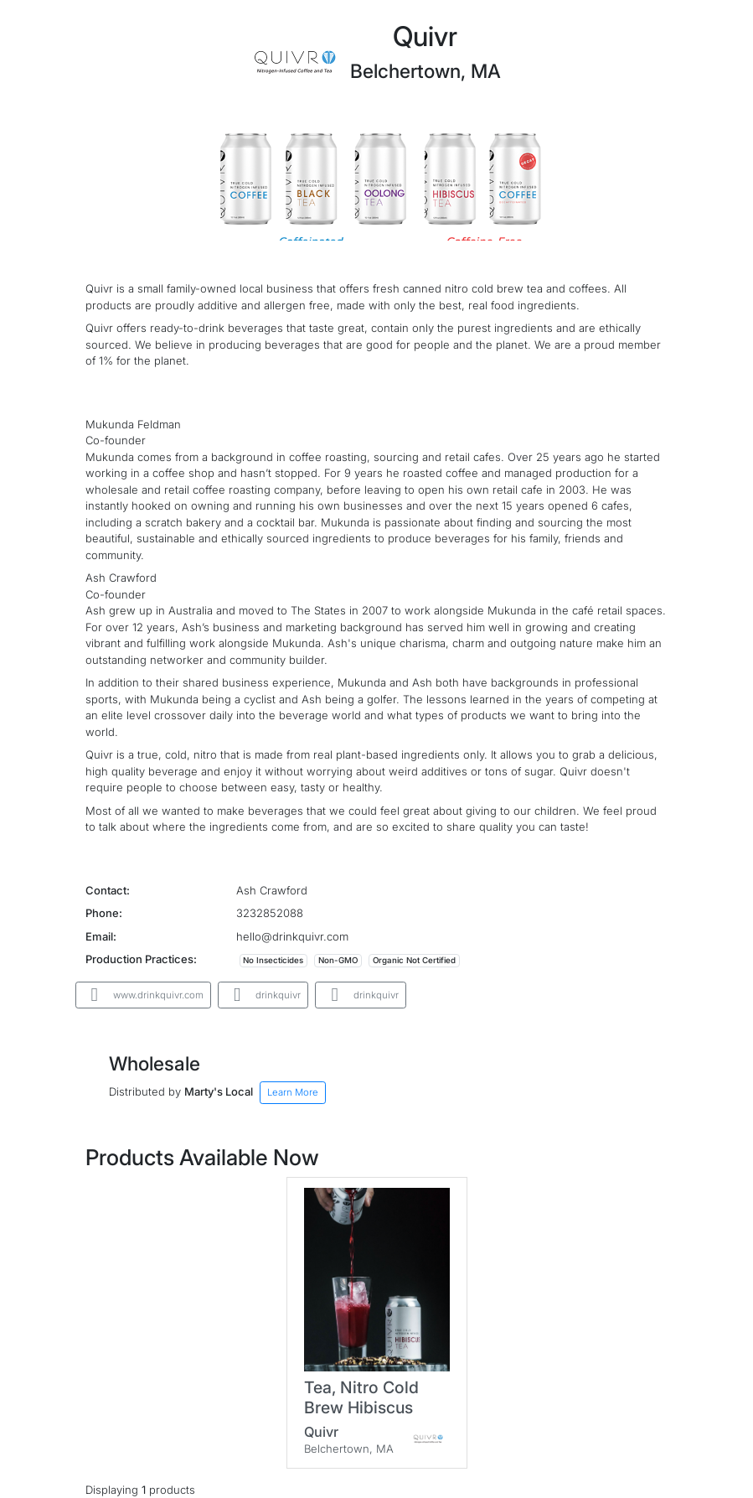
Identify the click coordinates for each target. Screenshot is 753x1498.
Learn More (292, 1092)
